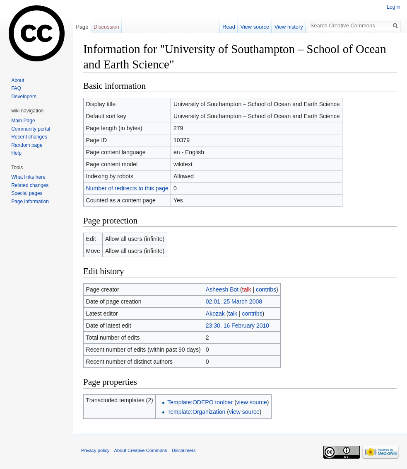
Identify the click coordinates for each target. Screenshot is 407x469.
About (17, 80)
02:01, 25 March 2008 (234, 301)
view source (251, 402)
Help (16, 153)
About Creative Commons (140, 450)
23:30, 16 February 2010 (237, 325)
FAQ (16, 88)
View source (255, 27)
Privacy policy (95, 450)
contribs (266, 289)
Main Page (23, 121)
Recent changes (29, 137)
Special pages (26, 193)
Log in (393, 7)
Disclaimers (184, 450)
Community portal (30, 129)
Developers (23, 97)
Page (82, 27)
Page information (30, 201)
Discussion (106, 27)
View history (289, 27)
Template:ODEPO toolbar (200, 402)
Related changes (29, 185)
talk (246, 289)
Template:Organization (196, 411)
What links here (28, 177)
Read (228, 27)
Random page (26, 145)
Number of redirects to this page (127, 188)
